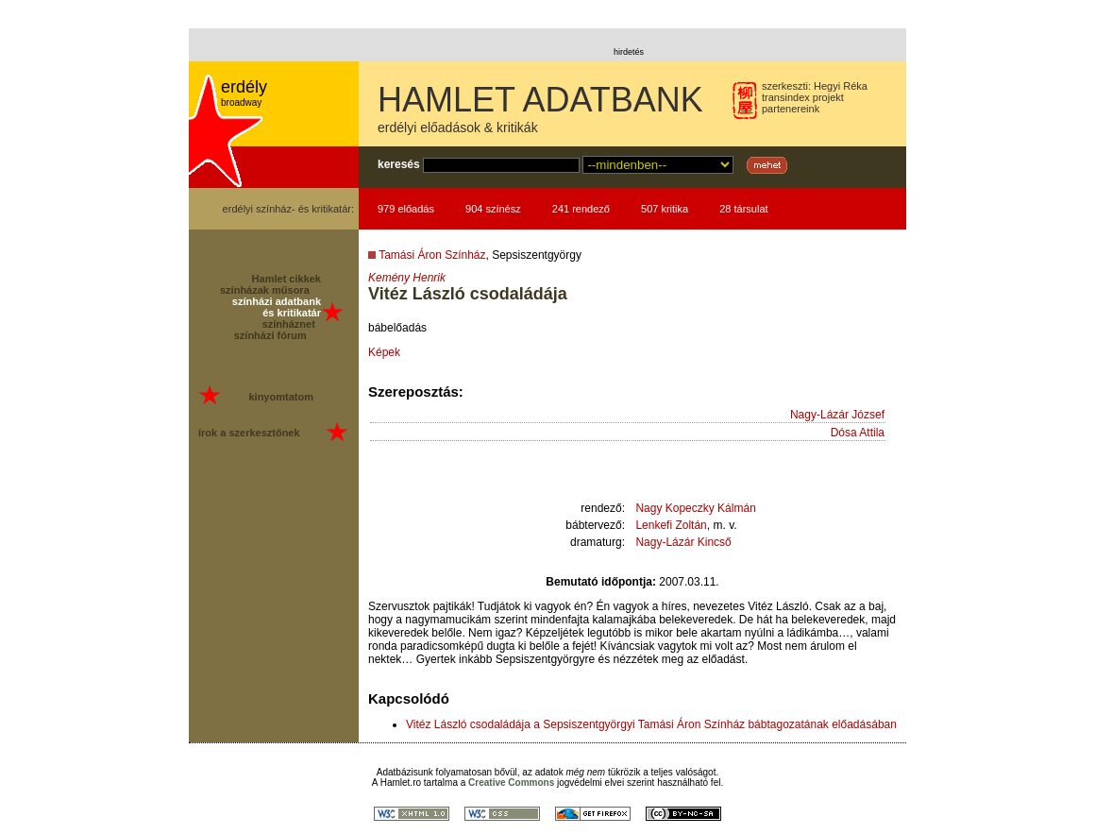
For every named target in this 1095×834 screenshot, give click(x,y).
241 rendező (581, 208)
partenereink (790, 108)
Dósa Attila (857, 432)
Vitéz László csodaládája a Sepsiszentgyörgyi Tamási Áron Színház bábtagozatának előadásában (651, 724)
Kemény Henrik (407, 277)
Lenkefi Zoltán (670, 525)
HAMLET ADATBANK (540, 99)
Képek (384, 352)
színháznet (288, 324)
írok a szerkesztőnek (249, 432)
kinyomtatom (280, 396)
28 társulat (743, 208)
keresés (399, 164)
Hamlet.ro (400, 782)
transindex (786, 97)
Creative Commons (511, 782)
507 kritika (664, 208)
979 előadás (406, 208)
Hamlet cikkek (286, 278)
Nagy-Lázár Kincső (683, 542)
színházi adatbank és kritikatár (276, 307)
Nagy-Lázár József (837, 414)
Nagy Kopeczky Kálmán (695, 508)
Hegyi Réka (841, 86)
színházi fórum (270, 335)
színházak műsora (265, 290)
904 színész (493, 208)
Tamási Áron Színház (432, 255)
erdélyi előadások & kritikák (458, 127)
